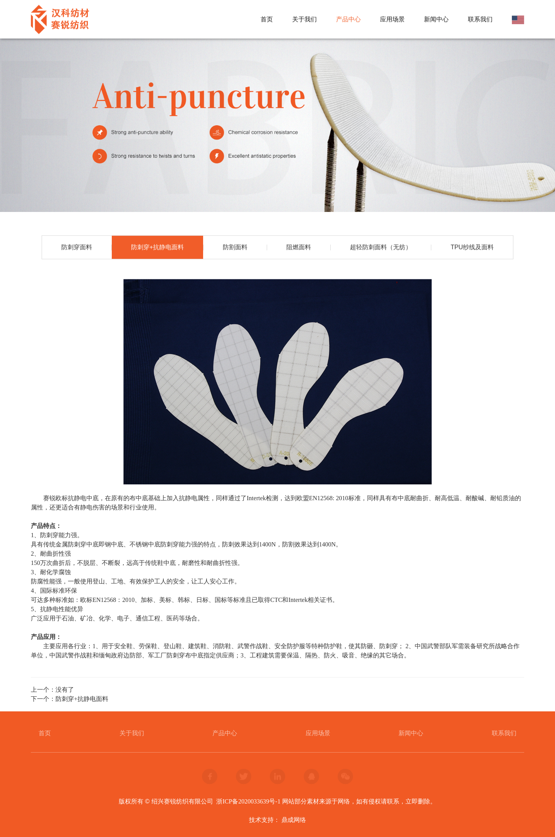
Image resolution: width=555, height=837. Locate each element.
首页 (267, 19)
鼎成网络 (293, 820)
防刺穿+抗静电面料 (157, 247)
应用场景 (392, 19)
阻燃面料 (298, 247)
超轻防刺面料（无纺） (381, 247)
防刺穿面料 (76, 247)
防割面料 (235, 247)
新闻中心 (436, 19)
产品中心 (348, 19)
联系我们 (480, 19)
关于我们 (304, 19)
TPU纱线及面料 (472, 247)
